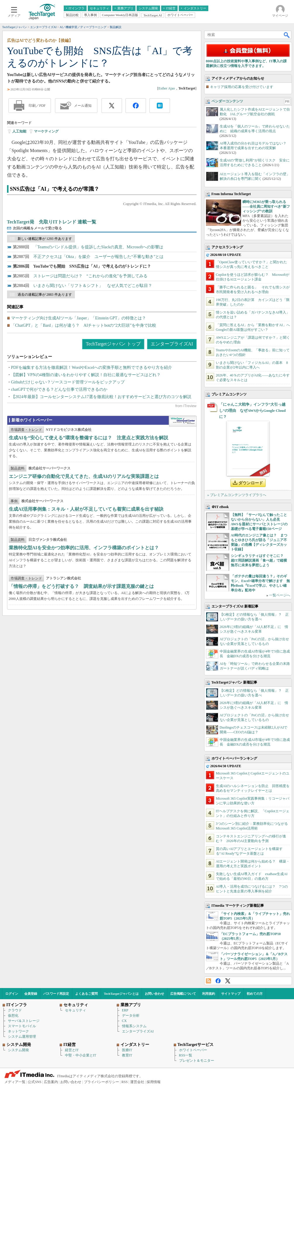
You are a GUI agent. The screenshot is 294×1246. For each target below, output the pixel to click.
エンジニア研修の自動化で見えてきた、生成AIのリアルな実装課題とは (84, 605)
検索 (287, 118)
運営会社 (137, 1241)
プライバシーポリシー (101, 1241)
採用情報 (154, 1241)
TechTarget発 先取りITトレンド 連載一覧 (52, 305)
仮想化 (13, 1175)
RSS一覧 (185, 1215)
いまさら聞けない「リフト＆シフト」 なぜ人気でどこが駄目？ (92, 369)
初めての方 (255, 1153)
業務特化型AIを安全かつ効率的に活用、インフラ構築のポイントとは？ (84, 676)
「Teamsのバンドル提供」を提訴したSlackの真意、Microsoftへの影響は (98, 330)
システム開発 (18, 1209)
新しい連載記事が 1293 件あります (45, 322)
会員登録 (30, 1153)
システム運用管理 (22, 1196)
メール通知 (83, 189)
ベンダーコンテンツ (227, 261)
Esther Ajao (166, 172)
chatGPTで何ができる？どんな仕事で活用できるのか (59, 473)
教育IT (127, 1215)
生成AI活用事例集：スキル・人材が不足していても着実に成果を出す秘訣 (86, 638)
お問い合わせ (154, 1153)
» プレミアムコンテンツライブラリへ (236, 654)
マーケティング (46, 215)
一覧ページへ (279, 755)
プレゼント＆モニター (196, 1220)
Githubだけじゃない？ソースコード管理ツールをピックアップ (68, 465)
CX (124, 1180)
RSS (208, 1140)
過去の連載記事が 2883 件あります (45, 378)
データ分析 (131, 1175)
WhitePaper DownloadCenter (183, 550)
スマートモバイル (22, 1185)
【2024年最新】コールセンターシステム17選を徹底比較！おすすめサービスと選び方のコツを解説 (101, 480)
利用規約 (208, 1153)
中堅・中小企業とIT (80, 1215)
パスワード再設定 (56, 1153)
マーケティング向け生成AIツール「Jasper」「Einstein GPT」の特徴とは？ (78, 401)
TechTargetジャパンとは (121, 1153)
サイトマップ (230, 1153)
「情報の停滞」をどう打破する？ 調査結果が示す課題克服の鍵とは (81, 715)
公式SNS (34, 1241)
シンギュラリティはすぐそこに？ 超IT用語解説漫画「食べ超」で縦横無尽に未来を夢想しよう (259, 720)
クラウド (15, 1170)
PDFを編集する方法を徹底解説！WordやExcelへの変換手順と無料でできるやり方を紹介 (91, 451)
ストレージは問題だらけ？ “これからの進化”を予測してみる (90, 359)
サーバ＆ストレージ (23, 1180)
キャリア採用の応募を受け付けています (241, 246)
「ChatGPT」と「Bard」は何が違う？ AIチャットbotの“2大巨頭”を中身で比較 (83, 409)
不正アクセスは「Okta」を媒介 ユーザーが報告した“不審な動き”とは (98, 340)
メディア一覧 (14, 1241)
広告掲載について (183, 1153)
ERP (125, 1170)
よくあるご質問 (86, 1153)
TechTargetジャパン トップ (113, 427)
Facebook (218, 1140)
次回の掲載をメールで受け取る (37, 311)
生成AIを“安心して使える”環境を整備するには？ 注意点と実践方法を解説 (89, 567)
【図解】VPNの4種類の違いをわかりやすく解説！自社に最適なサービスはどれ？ (86, 458)
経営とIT (72, 1209)
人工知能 (19, 215)
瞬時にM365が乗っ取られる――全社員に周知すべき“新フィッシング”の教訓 (266, 366)
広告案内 (51, 1241)
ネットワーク (18, 1191)
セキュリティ (75, 1170)
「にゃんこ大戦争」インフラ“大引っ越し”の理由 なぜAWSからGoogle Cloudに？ (252, 570)
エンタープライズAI (172, 427)
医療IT (127, 1209)
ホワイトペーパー (193, 1209)
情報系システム (134, 1185)
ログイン (11, 1153)
